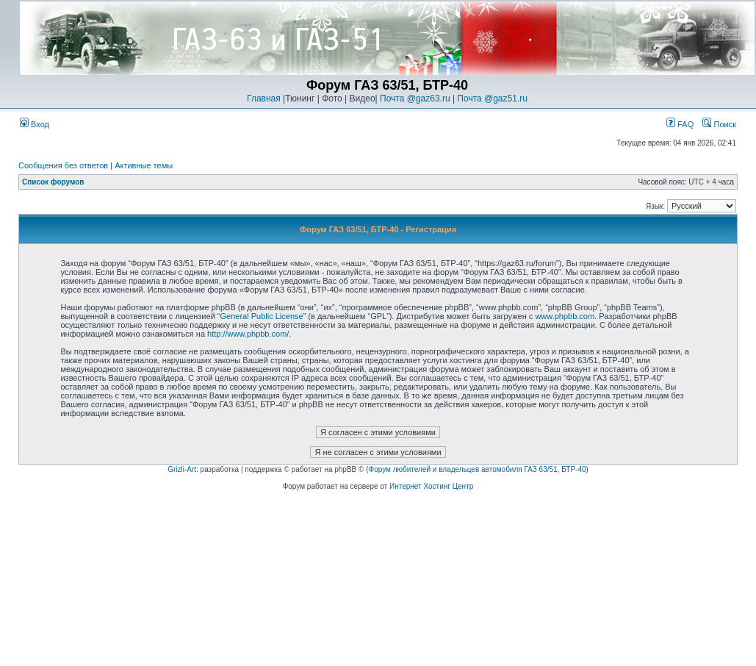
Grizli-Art (182, 469)
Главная (264, 98)
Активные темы (144, 165)
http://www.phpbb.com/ (248, 333)
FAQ (680, 124)
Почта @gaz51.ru (492, 98)
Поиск (719, 124)
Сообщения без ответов (63, 165)
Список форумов (53, 182)
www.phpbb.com (564, 316)
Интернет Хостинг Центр (431, 486)
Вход (34, 124)
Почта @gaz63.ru (415, 98)
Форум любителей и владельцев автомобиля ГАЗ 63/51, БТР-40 (477, 469)
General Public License (261, 316)
